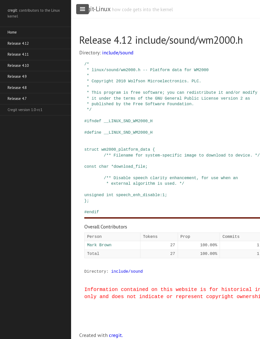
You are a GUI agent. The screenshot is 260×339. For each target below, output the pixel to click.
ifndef (94, 121)
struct (91, 149)
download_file (129, 167)
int (109, 195)
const (90, 167)
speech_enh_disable (138, 195)
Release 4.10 (18, 65)
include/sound (118, 52)
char (104, 167)
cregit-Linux (94, 9)
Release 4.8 (17, 87)
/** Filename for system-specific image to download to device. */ (182, 155)
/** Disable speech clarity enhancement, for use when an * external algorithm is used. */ (161, 181)
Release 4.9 (17, 76)
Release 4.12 (18, 43)
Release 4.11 (18, 54)
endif (93, 212)
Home (12, 32)
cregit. (116, 335)
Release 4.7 (17, 98)
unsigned (94, 195)
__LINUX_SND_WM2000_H (128, 121)
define (94, 132)
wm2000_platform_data (125, 149)
